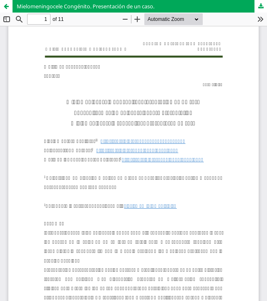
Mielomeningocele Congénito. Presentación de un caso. (85, 6)
